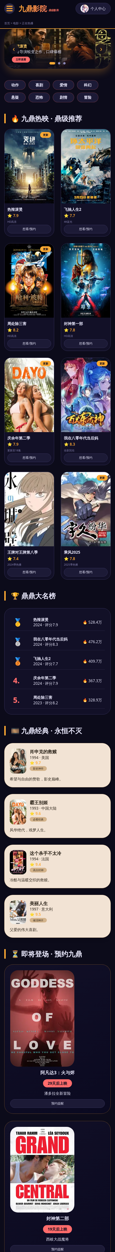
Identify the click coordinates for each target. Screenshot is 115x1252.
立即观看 (21, 59)
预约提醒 (57, 1103)
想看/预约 (29, 229)
